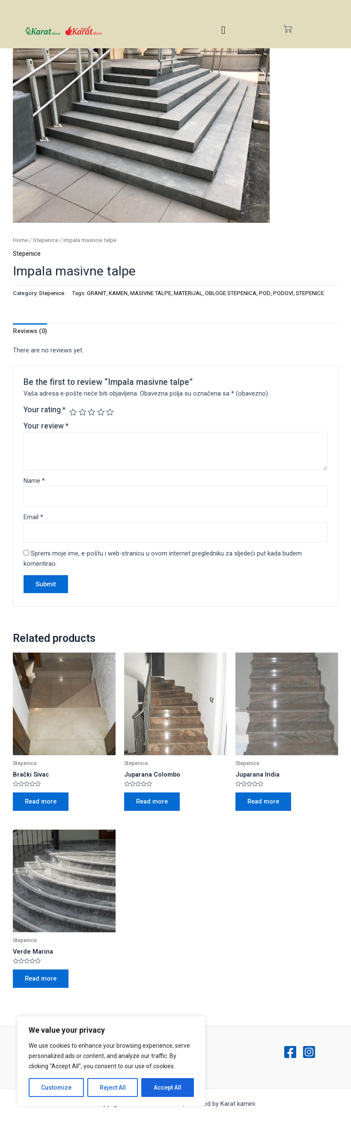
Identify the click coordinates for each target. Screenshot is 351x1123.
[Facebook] (290, 1052)
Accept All (167, 1087)
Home (20, 240)
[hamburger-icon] (223, 30)
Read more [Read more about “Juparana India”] (263, 801)
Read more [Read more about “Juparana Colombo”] (152, 801)
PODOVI (283, 293)
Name (34, 481)
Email (33, 517)
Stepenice (45, 240)
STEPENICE (310, 293)
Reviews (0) (30, 331)
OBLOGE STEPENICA (230, 293)
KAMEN (118, 293)
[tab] (30, 331)
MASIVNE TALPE (150, 293)
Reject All (113, 1087)
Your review (46, 426)
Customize (56, 1087)
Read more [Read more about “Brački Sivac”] (41, 801)
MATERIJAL (188, 293)
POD (265, 293)
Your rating (44, 409)
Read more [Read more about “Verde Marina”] (41, 978)
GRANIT (96, 293)
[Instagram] (309, 1052)
